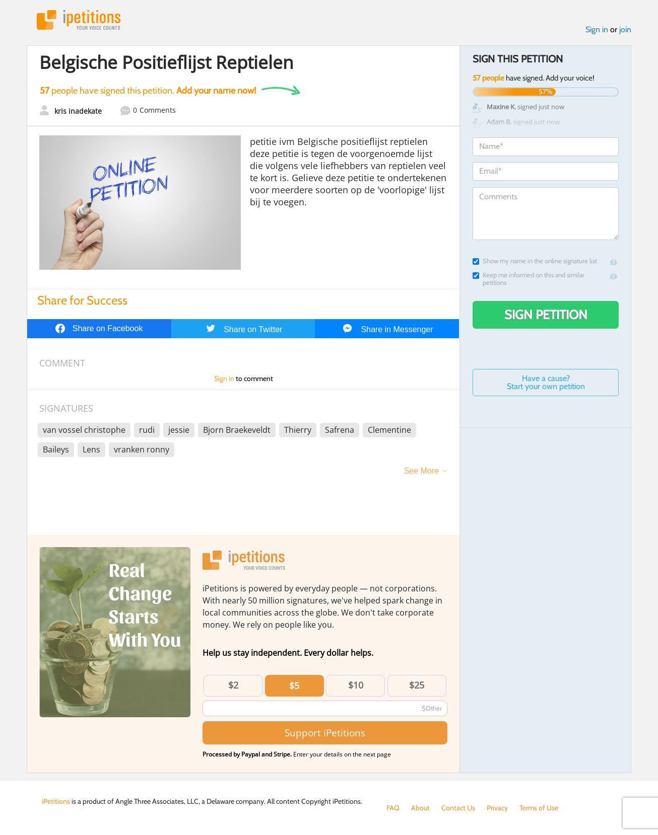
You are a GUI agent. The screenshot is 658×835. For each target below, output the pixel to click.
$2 (233, 685)
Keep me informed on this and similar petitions (528, 278)
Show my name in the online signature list (535, 261)
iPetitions (78, 20)
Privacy (497, 807)
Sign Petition (545, 314)
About (420, 807)
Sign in (596, 29)
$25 (416, 685)
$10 (355, 685)
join (625, 29)
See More (421, 471)
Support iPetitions (325, 732)
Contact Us (458, 807)
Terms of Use (538, 807)
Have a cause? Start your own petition (546, 382)
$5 (294, 685)
